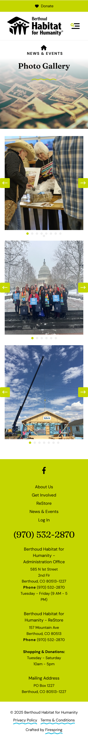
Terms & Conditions (58, 720)
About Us (44, 487)
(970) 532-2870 (44, 534)
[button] (75, 26)
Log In (44, 520)
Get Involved (44, 495)
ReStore (44, 503)
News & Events (45, 53)
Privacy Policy (25, 720)
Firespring (53, 729)
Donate (44, 6)
